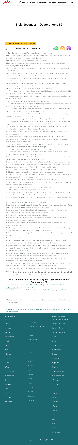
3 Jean (54, 423)
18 (61, 272)
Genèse (7, 319)
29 (30, 274)
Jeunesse (62, 2)
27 (23, 274)
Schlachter (37, 290)
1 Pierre (54, 406)
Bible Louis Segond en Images (26, 287)
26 (20, 274)
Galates (54, 354)
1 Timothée (55, 380)
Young (59, 290)
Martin (53, 285)
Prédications (42, 2)
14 (48, 272)
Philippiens (55, 363)
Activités (31, 2)
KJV (46, 290)
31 (36, 274)
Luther (32, 290)
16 (55, 272)
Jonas (30, 370)
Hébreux (54, 397)
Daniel (30, 348)
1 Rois (7, 363)
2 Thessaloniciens (58, 376)
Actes (54, 337)
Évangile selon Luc (58, 328)
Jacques (55, 402)
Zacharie (31, 396)
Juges (7, 345)
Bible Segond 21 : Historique (15, 309)
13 (45, 272)
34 (45, 274)
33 (41, 274)
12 (42, 272)
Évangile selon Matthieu (60, 319)
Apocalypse (56, 432)
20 (68, 272)
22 (7, 274)
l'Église (22, 2)
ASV (43, 290)
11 (39, 272)
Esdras (7, 380)
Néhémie (8, 384)
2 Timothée (55, 384)
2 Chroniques (9, 376)
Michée (30, 374)
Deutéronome (9, 337)
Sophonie (31, 387)
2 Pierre (54, 410)
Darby (57, 285)
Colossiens (55, 367)
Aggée (30, 392)
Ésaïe (30, 331)
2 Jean (54, 419)
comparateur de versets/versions (35, 309)
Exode (7, 324)
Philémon (55, 393)
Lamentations (32, 340)
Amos (30, 361)
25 (17, 274)
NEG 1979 (33, 285)
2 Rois (7, 367)
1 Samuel (8, 354)
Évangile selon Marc (58, 324)
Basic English (52, 290)
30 (33, 274)
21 (71, 272)
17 (58, 272)
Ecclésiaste (32, 322)
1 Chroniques (9, 371)
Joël (29, 357)
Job (6, 393)
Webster (64, 290)
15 (52, 272)
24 (13, 274)
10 (35, 272)
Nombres (8, 332)
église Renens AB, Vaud (37, 440)
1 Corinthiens (56, 345)
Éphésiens (55, 358)
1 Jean (54, 415)
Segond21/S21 (11, 287)
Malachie (31, 400)
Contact (71, 2)
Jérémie (31, 335)
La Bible (52, 2)
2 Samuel (8, 358)
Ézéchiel (31, 344)
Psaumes (8, 397)
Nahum (30, 379)
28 (26, 274)
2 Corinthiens (56, 350)
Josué (7, 341)
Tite (53, 389)
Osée (30, 353)
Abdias (30, 366)
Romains (55, 341)
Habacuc (31, 383)
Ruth (6, 350)
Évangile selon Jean (58, 332)
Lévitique (8, 328)
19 (64, 272)
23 (10, 274)
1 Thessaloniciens (58, 371)
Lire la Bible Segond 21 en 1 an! (56, 309)
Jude (53, 428)
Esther (7, 389)
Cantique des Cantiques (36, 326)
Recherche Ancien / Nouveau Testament (20, 43)
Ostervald (63, 285)
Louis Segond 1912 (44, 285)
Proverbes (8, 402)
